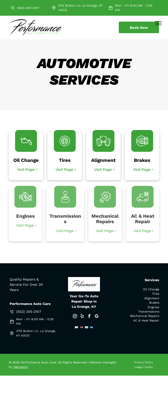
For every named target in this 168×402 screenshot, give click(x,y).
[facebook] (89, 316)
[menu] (158, 23)
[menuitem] (145, 362)
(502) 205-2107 (28, 8)
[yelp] (82, 316)
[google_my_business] (96, 316)
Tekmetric (20, 367)
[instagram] (75, 316)
